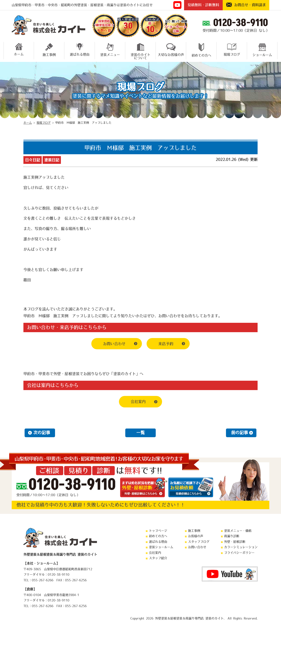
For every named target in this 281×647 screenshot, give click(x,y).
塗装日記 (51, 160)
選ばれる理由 (79, 49)
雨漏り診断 (231, 536)
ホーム (19, 49)
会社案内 (138, 401)
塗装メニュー (110, 49)
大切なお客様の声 (171, 49)
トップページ (158, 530)
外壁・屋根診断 (234, 541)
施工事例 (49, 49)
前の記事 (239, 433)
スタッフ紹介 (158, 558)
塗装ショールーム (161, 547)
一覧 (140, 433)
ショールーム (262, 49)
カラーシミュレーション (241, 547)
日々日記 (32, 160)
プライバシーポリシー (239, 552)
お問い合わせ (114, 344)
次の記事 (41, 433)
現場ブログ (232, 49)
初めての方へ (201, 50)
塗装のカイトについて (140, 50)
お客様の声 (195, 536)
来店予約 (165, 344)
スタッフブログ (198, 541)
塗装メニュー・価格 (237, 530)
